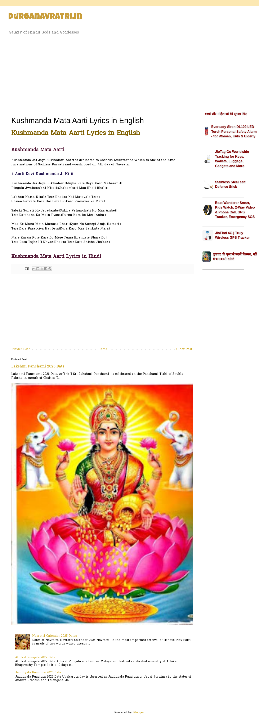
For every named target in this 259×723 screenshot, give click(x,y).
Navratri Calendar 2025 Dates (54, 636)
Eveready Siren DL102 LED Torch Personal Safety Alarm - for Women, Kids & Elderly (234, 131)
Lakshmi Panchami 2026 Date (37, 366)
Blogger (138, 712)
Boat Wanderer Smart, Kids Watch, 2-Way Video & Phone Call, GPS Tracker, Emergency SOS (235, 210)
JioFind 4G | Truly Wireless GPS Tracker (232, 235)
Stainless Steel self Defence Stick (230, 184)
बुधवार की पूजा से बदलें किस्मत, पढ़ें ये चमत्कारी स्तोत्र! (235, 257)
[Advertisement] (129, 72)
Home (103, 349)
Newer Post (21, 349)
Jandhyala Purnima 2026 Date (38, 672)
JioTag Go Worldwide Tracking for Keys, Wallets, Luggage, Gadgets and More (232, 159)
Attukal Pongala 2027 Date (35, 657)
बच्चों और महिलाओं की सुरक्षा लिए (226, 114)
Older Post (184, 349)
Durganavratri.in (45, 17)
